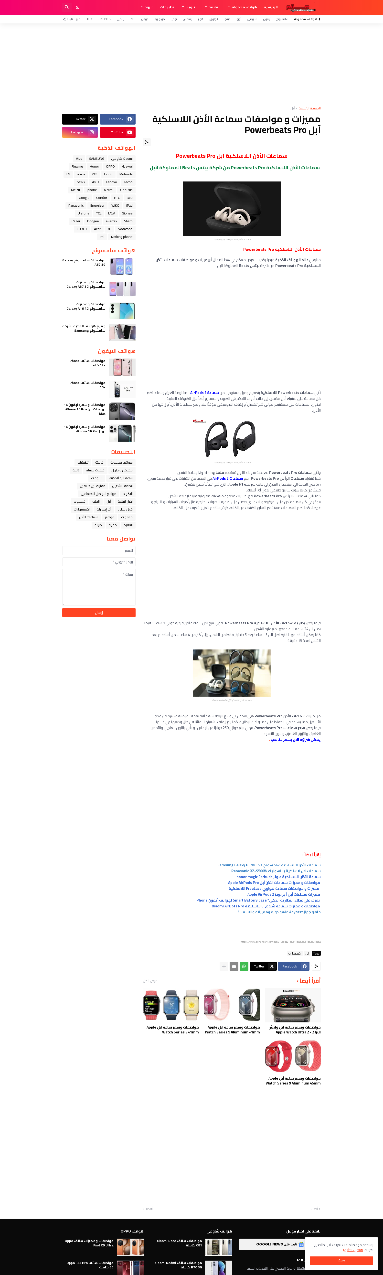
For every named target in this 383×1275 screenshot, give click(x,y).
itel (102, 237)
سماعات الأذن (88, 517)
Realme (77, 166)
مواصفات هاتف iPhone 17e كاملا (87, 363)
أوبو (238, 19)
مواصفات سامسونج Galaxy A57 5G (84, 262)
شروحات (146, 7)
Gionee (127, 213)
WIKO (115, 205)
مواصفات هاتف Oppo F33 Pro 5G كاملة (90, 1265)
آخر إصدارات (103, 509)
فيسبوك (79, 501)
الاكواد (128, 493)
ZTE (132, 19)
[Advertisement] (191, 65)
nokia (81, 174)
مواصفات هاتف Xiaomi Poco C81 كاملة (179, 1243)
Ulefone (83, 213)
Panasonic (76, 205)
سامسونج (282, 19)
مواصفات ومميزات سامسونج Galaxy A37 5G (86, 284)
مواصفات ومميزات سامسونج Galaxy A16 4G (86, 306)
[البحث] (67, 7)
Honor (94, 166)
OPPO (110, 166)
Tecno (128, 182)
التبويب (191, 7)
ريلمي (121, 19)
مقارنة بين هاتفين (92, 486)
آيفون (266, 19)
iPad (129, 205)
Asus (95, 182)
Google (84, 197)
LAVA (111, 213)
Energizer (97, 205)
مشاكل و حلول (122, 470)
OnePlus (104, 19)
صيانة (98, 525)
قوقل (145, 19)
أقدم (149, 1209)
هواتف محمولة (244, 7)
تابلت (76, 470)
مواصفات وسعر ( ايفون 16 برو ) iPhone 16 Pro (85, 429)
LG (68, 174)
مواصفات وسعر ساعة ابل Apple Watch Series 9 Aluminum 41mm (232, 1029)
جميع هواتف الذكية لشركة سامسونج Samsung (84, 328)
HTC (90, 19)
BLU (130, 197)
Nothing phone (122, 237)
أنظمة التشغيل (122, 486)
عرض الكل (150, 980)
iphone (92, 190)
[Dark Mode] (78, 7)
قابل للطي (125, 509)
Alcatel (108, 190)
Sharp (128, 221)
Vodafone (125, 229)
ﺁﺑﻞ (292, 108)
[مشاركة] (147, 142)
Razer (76, 221)
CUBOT (82, 229)
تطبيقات (167, 7)
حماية (113, 525)
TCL (98, 213)
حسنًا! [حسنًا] (341, 1261)
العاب (96, 501)
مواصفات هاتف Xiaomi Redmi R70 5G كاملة (178, 1265)
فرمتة (99, 462)
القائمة (215, 7)
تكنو (78, 19)
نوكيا (174, 19)
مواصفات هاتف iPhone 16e (87, 385)
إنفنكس (187, 19)
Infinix (108, 174)
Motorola (126, 174)
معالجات (127, 517)
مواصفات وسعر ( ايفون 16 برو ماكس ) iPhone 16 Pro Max (85, 409)
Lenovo (111, 182)
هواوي (214, 19)
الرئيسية (271, 7)
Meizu (75, 190)
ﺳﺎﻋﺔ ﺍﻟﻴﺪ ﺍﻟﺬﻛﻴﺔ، (121, 478)
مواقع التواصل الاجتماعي (98, 493)
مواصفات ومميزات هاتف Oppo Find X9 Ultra (89, 1243)
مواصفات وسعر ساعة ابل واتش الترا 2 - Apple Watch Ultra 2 (294, 1029)
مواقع (109, 517)
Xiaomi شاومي (122, 158)
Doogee (93, 221)
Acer (97, 229)
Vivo (79, 158)
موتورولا (159, 19)
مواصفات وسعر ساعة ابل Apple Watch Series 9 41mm (173, 1029)
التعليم (128, 525)
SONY (81, 182)
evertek (111, 221)
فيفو (227, 19)
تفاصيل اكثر (355, 1250)
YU (109, 229)
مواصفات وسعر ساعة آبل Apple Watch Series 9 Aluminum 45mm (293, 1080)
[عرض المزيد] (224, 966)
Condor (101, 197)
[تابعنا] (68, 19)
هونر (200, 19)
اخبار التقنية (125, 501)
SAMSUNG (96, 158)
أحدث (314, 1209)
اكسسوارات (294, 953)
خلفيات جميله (95, 470)
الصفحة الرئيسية (310, 108)
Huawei (127, 166)
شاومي (252, 19)
